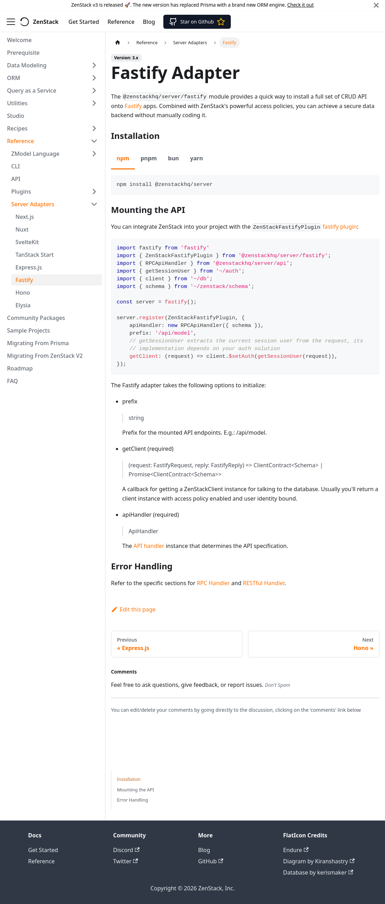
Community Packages (36, 318)
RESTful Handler (263, 583)
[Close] (376, 5)
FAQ (12, 381)
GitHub (210, 861)
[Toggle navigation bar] (11, 21)
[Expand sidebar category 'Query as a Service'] (94, 90)
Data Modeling (26, 65)
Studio (15, 116)
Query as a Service (31, 90)
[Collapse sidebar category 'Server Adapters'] (94, 204)
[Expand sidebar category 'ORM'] (94, 77)
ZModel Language (35, 154)
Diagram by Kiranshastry (318, 861)
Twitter (125, 861)
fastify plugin (339, 226)
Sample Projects (28, 330)
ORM (13, 78)
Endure (295, 850)
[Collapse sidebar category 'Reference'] (94, 141)
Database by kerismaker (318, 872)
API (15, 179)
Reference (121, 22)
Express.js (28, 267)
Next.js (24, 217)
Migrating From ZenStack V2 (45, 356)
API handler (148, 546)
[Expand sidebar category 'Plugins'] (94, 191)
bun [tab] (173, 158)
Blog (149, 22)
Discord (126, 850)
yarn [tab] (196, 158)
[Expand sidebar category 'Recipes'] (94, 128)
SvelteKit (27, 242)
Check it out (300, 4)
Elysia (23, 305)
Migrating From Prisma (38, 343)
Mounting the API (135, 789)
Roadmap (20, 368)
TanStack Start (34, 255)
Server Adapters (32, 204)
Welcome (19, 40)
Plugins (21, 191)
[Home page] (117, 42)
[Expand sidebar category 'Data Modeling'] (94, 65)
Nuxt (21, 229)
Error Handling (132, 800)
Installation (129, 779)
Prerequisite (23, 52)
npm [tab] (123, 158)
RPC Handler (213, 583)
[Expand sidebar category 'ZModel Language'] (94, 153)
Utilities (17, 103)
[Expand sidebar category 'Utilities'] (94, 103)
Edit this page (133, 609)
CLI (15, 166)
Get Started (83, 22)
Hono (22, 292)
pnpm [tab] (149, 158)
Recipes (17, 128)
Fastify (24, 280)
